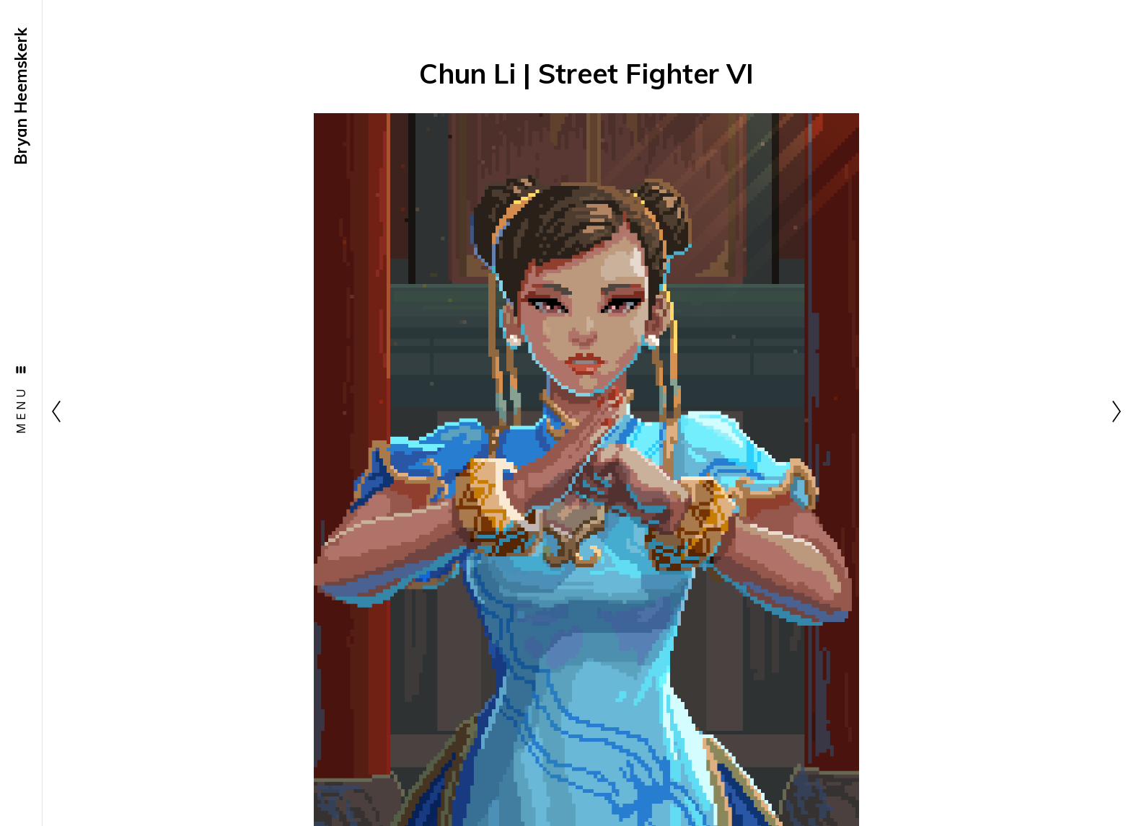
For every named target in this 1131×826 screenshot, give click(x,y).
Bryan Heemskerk (21, 96)
